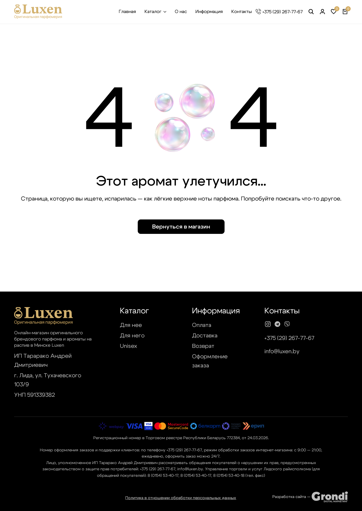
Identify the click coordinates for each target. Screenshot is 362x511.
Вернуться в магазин (181, 227)
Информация (209, 11)
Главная (127, 11)
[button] (333, 12)
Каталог (153, 11)
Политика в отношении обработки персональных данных (180, 498)
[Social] (267, 324)
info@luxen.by (281, 351)
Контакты (241, 11)
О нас (181, 11)
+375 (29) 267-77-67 (282, 12)
